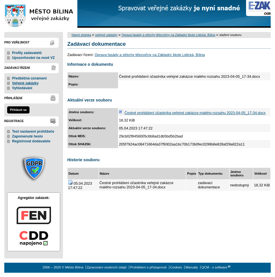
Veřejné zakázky (25, 83)
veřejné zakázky (106, 35)
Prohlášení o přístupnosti (148, 267)
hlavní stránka (81, 35)
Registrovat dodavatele (31, 141)
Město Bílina (38, 14)
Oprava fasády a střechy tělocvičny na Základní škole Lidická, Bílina (168, 35)
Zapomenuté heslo (27, 136)
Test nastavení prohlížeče (33, 131)
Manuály (192, 267)
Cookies (176, 267)
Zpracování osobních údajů (107, 267)
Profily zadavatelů (27, 53)
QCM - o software (214, 267)
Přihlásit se (18, 109)
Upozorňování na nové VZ (33, 58)
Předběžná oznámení (29, 78)
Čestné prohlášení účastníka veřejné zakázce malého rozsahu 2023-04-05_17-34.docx (195, 113)
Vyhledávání (22, 88)
